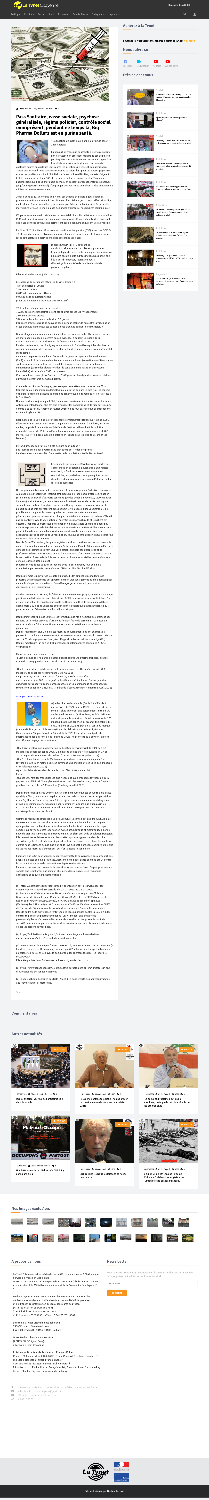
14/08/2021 (39, 109)
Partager (20, 993)
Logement (161, 278)
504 (49, 1168)
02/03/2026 (22, 1168)
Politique (16, 14)
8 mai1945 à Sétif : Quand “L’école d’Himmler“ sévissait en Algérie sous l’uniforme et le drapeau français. (164, 1180)
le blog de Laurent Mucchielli (30, 698)
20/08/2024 (22, 1096)
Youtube (159, 67)
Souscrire (117, 1295)
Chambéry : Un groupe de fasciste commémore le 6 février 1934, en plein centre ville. (174, 262)
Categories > (102, 14)
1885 (113, 1096)
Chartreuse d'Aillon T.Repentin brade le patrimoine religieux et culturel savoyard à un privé (173, 170)
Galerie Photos (82, 14)
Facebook (128, 67)
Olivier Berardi (37, 1096)
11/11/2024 (149, 1096)
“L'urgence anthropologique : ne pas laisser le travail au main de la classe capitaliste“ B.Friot (104, 1104)
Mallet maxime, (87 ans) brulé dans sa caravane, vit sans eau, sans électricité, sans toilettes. (174, 285)
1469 (49, 109)
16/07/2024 (85, 1096)
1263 (177, 1171)
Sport (52, 14)
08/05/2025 (149, 1171)
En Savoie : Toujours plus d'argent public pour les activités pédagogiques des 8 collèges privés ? (173, 216)
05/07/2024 (85, 1171)
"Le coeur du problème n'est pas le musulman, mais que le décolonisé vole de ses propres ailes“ (167, 1104)
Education (161, 209)
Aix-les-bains (175, 67)
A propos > (119, 14)
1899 (177, 1096)
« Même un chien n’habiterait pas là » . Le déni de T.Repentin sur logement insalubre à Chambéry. (174, 101)
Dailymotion (144, 67)
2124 (50, 1096)
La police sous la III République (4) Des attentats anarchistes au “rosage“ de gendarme (172, 239)
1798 (113, 1171)
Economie (65, 14)
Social (42, 14)
